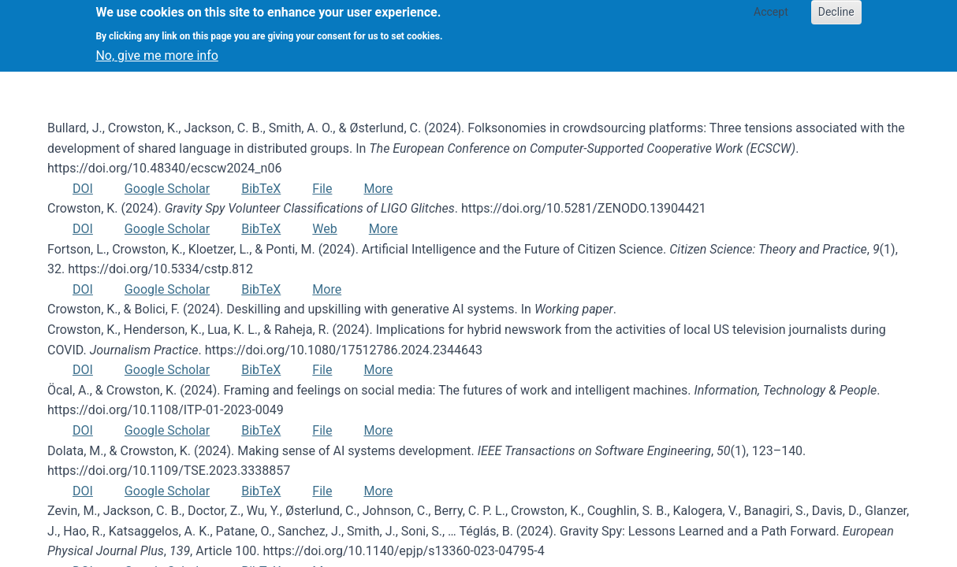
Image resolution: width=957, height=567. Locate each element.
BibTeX (261, 188)
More (378, 188)
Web (324, 228)
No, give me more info (156, 48)
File (322, 188)
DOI (83, 188)
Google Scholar (167, 188)
